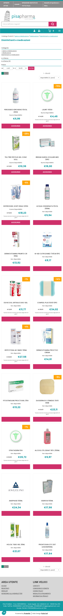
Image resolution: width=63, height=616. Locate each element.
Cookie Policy (38, 591)
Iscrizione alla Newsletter (11, 593)
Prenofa (27, 613)
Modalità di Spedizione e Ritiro (51, 4)
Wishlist (4, 591)
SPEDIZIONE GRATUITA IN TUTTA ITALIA (30, 4)
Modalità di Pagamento (42, 593)
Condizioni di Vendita (41, 588)
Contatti (16, 4)
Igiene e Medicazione (22, 36)
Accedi (3, 586)
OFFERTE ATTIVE (6, 4)
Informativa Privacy (40, 596)
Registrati (5, 588)
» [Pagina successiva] (7, 73)
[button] (49, 77)
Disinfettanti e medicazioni (10, 55)
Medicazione (34, 36)
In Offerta (6, 61)
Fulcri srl (44, 613)
